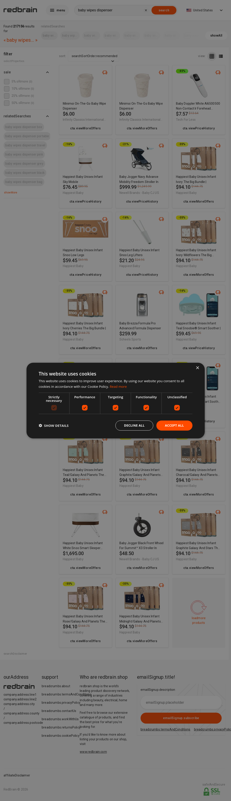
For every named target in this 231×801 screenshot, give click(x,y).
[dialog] (116, 400)
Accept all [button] (174, 425)
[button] (54, 425)
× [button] (197, 368)
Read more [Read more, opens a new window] (118, 386)
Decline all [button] (134, 425)
